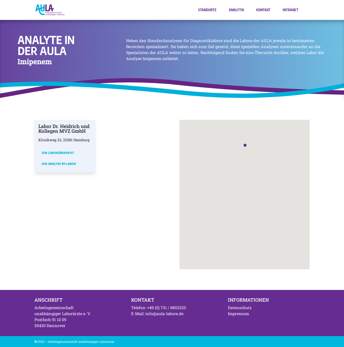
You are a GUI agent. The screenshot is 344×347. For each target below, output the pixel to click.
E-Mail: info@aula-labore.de (157, 313)
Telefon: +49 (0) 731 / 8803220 (158, 307)
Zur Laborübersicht (58, 153)
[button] (245, 145)
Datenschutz (240, 307)
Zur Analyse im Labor (59, 164)
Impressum (238, 313)
